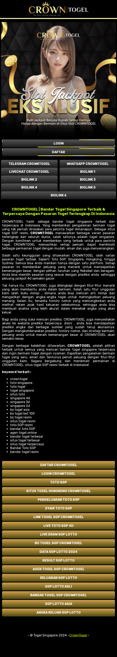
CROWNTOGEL (42, 233)
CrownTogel (78, 635)
